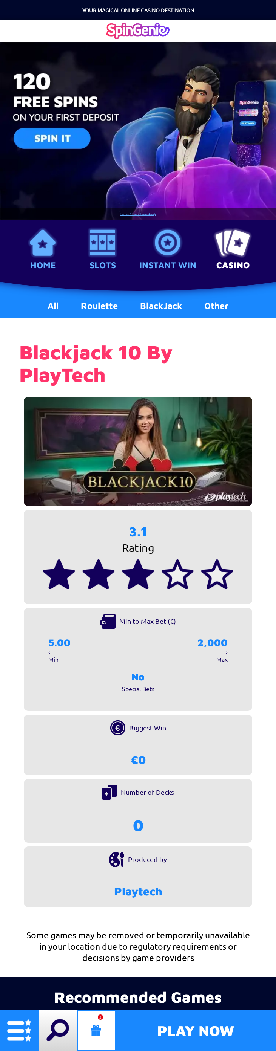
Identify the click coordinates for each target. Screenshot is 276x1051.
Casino (233, 265)
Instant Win (167, 265)
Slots (102, 265)
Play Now (195, 1030)
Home (43, 265)
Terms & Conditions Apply (138, 213)
